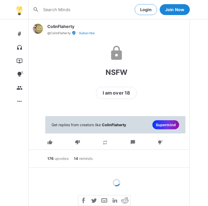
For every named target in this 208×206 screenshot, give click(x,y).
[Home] (19, 9)
